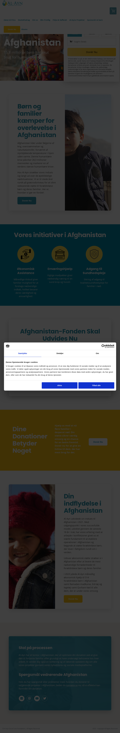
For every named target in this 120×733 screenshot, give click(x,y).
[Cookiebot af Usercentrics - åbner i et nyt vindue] (103, 346)
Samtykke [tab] (22, 353)
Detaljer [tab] (60, 353)
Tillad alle (96, 385)
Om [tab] (97, 353)
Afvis (59, 385)
